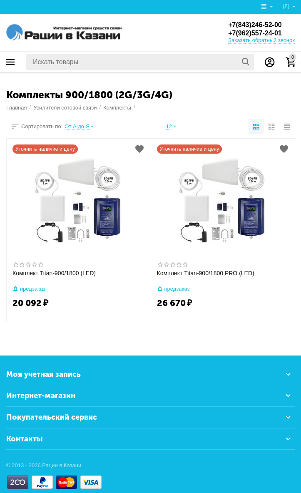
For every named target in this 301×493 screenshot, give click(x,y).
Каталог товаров (10, 62)
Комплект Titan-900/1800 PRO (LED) (205, 273)
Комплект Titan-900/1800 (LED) (54, 273)
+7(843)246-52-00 (255, 24)
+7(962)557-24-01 (255, 33)
